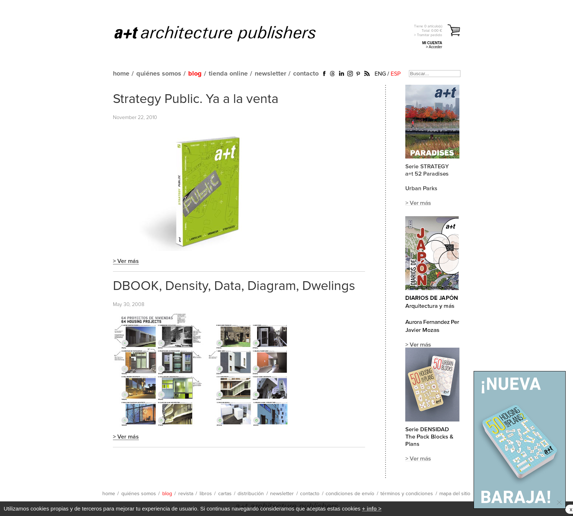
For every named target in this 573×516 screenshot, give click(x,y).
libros (206, 493)
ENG (380, 74)
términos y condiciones (406, 493)
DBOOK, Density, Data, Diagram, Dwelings (234, 286)
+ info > (372, 508)
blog (195, 73)
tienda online (228, 73)
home (121, 73)
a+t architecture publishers (224, 33)
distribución (251, 493)
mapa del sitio (454, 493)
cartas (225, 493)
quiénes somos (158, 73)
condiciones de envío (350, 493)
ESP (396, 74)
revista (185, 493)
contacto (306, 73)
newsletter (270, 73)
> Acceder (434, 47)
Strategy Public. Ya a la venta (195, 99)
